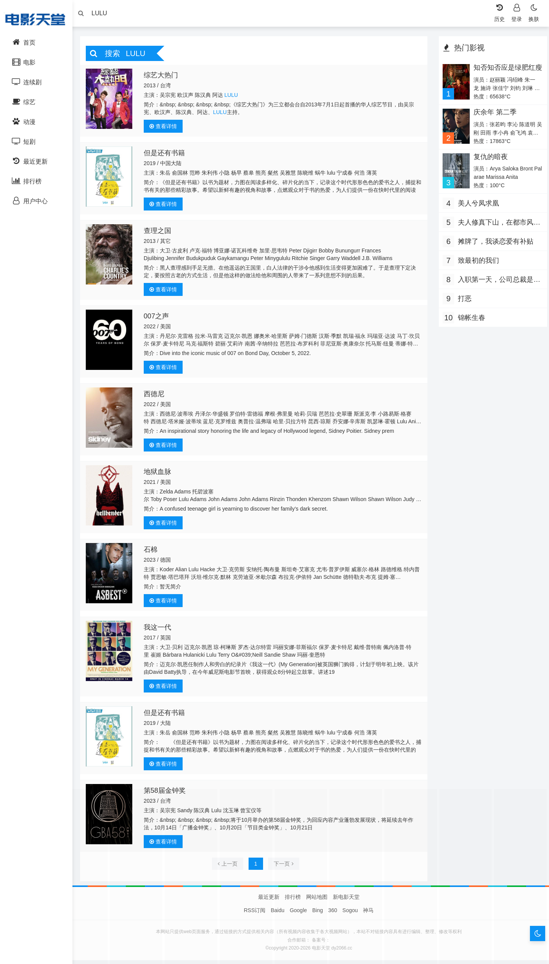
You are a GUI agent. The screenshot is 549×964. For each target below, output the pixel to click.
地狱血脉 (160, 473)
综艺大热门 (163, 77)
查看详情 (166, 128)
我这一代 (160, 629)
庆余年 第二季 (492, 114)
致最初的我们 (476, 262)
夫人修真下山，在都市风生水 (497, 225)
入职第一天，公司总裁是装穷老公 (497, 282)
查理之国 (160, 232)
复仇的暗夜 (488, 158)
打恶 (463, 300)
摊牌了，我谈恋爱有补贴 (493, 243)
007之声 (159, 318)
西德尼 (156, 396)
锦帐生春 (469, 319)
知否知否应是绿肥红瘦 (502, 73)
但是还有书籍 (167, 155)
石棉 (153, 551)
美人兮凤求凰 (476, 205)
